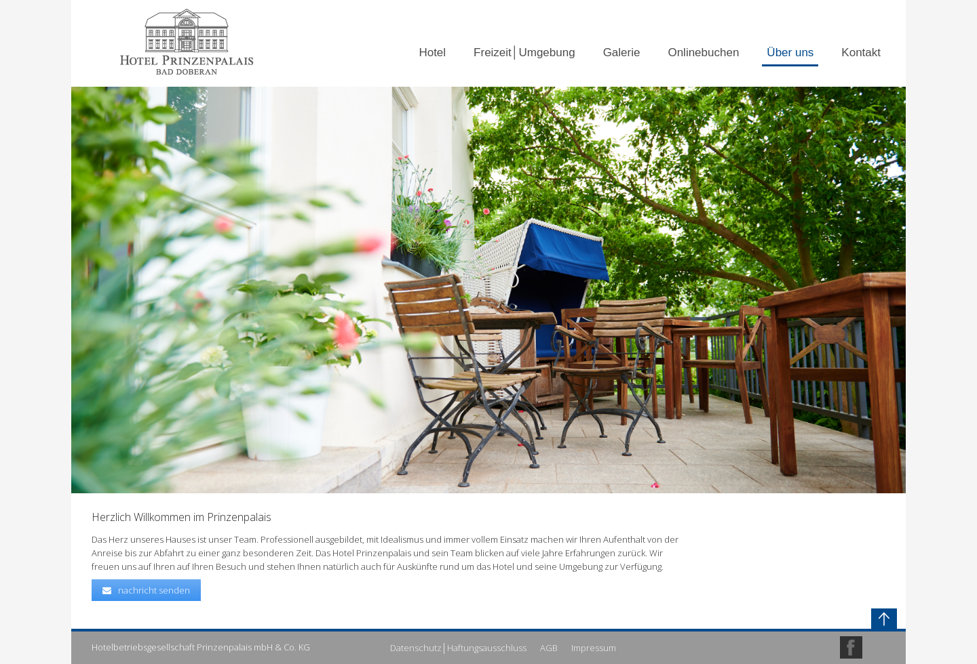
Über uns (790, 52)
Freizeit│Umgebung (524, 52)
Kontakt (861, 52)
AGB (549, 648)
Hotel (432, 52)
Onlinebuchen (703, 52)
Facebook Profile (851, 647)
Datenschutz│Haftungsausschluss (458, 648)
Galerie (621, 52)
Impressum (593, 648)
